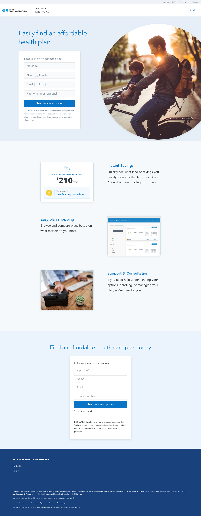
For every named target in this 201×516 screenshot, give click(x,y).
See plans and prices (49, 103)
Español (195, 2)
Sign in (192, 10)
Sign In (16, 471)
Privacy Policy (55, 507)
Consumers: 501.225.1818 (174, 2)
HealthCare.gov (109, 491)
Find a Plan (18, 466)
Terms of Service (70, 507)
